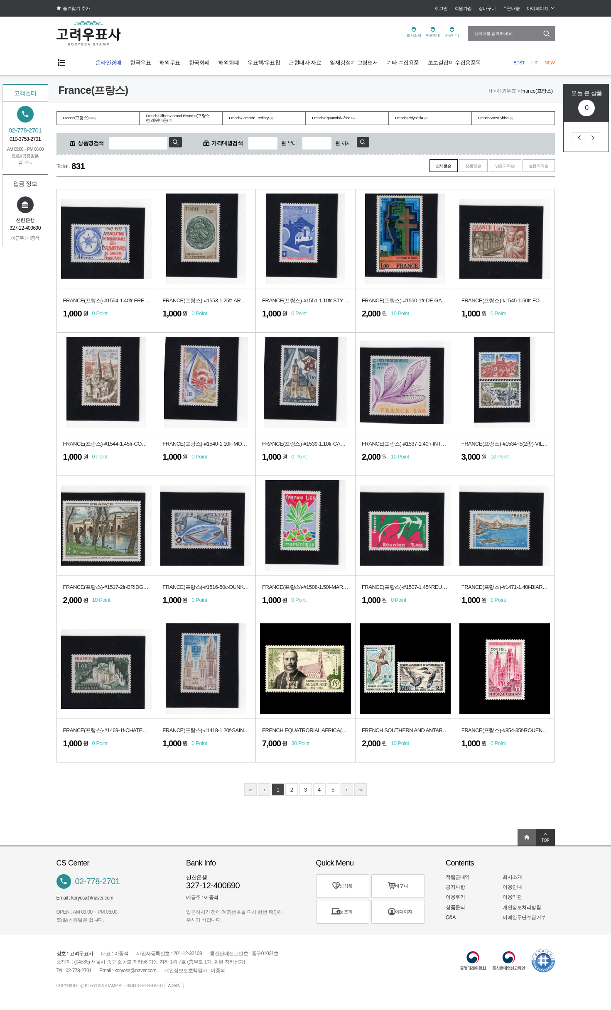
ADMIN (174, 988)
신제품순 (413, 168)
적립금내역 (458, 880)
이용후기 (455, 900)
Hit (534, 62)
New (550, 62)
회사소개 (512, 880)
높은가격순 (534, 168)
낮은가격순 (492, 168)
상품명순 (451, 168)
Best (519, 62)
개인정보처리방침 (522, 910)
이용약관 (512, 900)
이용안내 (512, 890)
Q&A (451, 920)
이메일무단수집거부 (524, 920)
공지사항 (455, 890)
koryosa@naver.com (92, 901)
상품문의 (455, 910)
